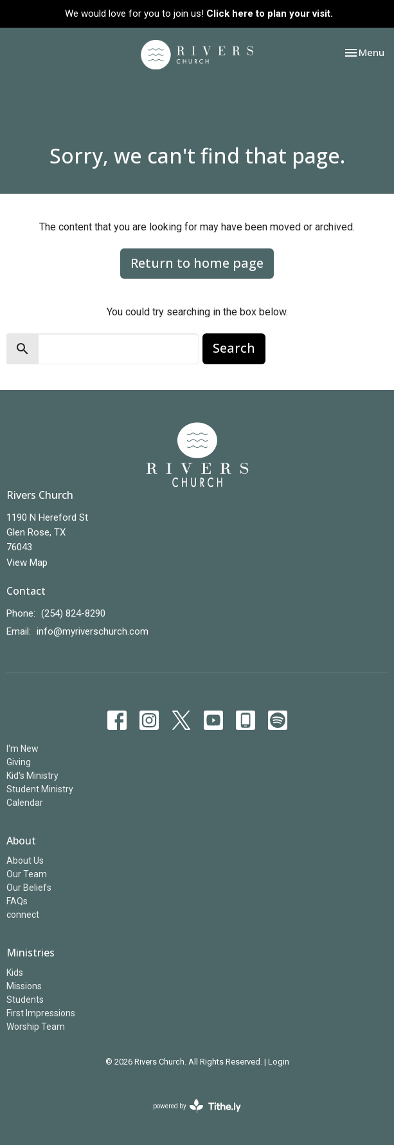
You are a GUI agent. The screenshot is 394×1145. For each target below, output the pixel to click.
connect (22, 914)
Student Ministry (39, 789)
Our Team (26, 874)
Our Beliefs (28, 887)
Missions (24, 986)
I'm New (22, 748)
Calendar (24, 802)
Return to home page (197, 263)
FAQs (17, 901)
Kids (14, 972)
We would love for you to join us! (199, 13)
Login (278, 1061)
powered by (197, 1106)
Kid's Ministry (32, 775)
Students (25, 999)
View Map (27, 562)
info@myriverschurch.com (92, 631)
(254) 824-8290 (73, 613)
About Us (25, 860)
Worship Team (35, 1026)
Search (234, 348)
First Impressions (40, 1013)
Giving (18, 762)
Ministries (30, 952)
